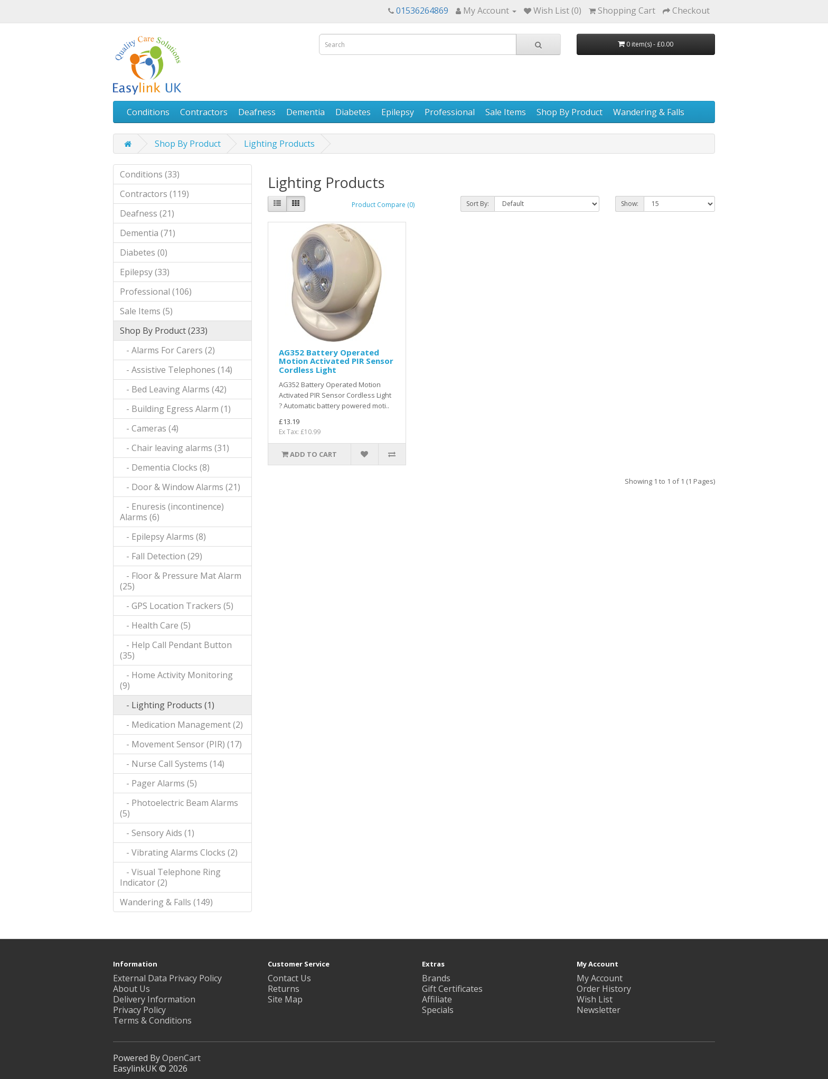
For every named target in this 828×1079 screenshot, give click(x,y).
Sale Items (505, 112)
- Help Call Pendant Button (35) (176, 650)
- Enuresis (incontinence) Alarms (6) (172, 512)
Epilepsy (397, 112)
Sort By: (477, 203)
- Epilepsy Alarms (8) (163, 536)
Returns (283, 988)
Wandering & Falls (648, 112)
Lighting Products (279, 143)
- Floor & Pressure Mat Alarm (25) (180, 581)
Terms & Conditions (152, 1020)
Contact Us (289, 978)
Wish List (595, 999)
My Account (600, 978)
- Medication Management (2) (181, 724)
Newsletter (598, 1010)
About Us (131, 988)
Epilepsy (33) (145, 272)
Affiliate (437, 999)
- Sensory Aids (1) (157, 833)
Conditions (148, 112)
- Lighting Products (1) (167, 705)
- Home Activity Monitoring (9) (176, 680)
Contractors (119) (154, 194)
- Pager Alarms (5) (158, 783)
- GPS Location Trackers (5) (176, 606)
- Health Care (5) (155, 625)
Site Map (285, 999)
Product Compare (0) (383, 204)
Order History (604, 988)
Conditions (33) (150, 174)
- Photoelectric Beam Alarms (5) (179, 808)
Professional (450, 112)
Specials (438, 1010)
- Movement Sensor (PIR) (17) (181, 744)
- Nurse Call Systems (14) (172, 764)
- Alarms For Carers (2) (167, 350)
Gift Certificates (452, 988)
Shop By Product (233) (164, 330)
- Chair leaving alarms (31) (174, 448)
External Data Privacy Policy (167, 978)
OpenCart (181, 1058)
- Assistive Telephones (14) (176, 370)
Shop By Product (570, 112)
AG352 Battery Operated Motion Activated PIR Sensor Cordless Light (336, 361)
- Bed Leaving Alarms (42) (173, 389)
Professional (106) (156, 291)
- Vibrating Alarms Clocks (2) (179, 852)
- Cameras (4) (149, 428)
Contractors (204, 112)
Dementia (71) (147, 233)
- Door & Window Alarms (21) (180, 487)
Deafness (257, 112)
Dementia (305, 112)
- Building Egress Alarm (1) (175, 409)
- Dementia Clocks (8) (165, 467)
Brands (436, 978)
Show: (629, 203)
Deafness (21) (147, 213)
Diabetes (353, 112)
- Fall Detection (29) (161, 556)
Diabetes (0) (143, 252)
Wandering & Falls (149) (166, 902)
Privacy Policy (139, 1010)
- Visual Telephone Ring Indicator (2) (170, 877)
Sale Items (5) (146, 311)
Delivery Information (154, 999)
